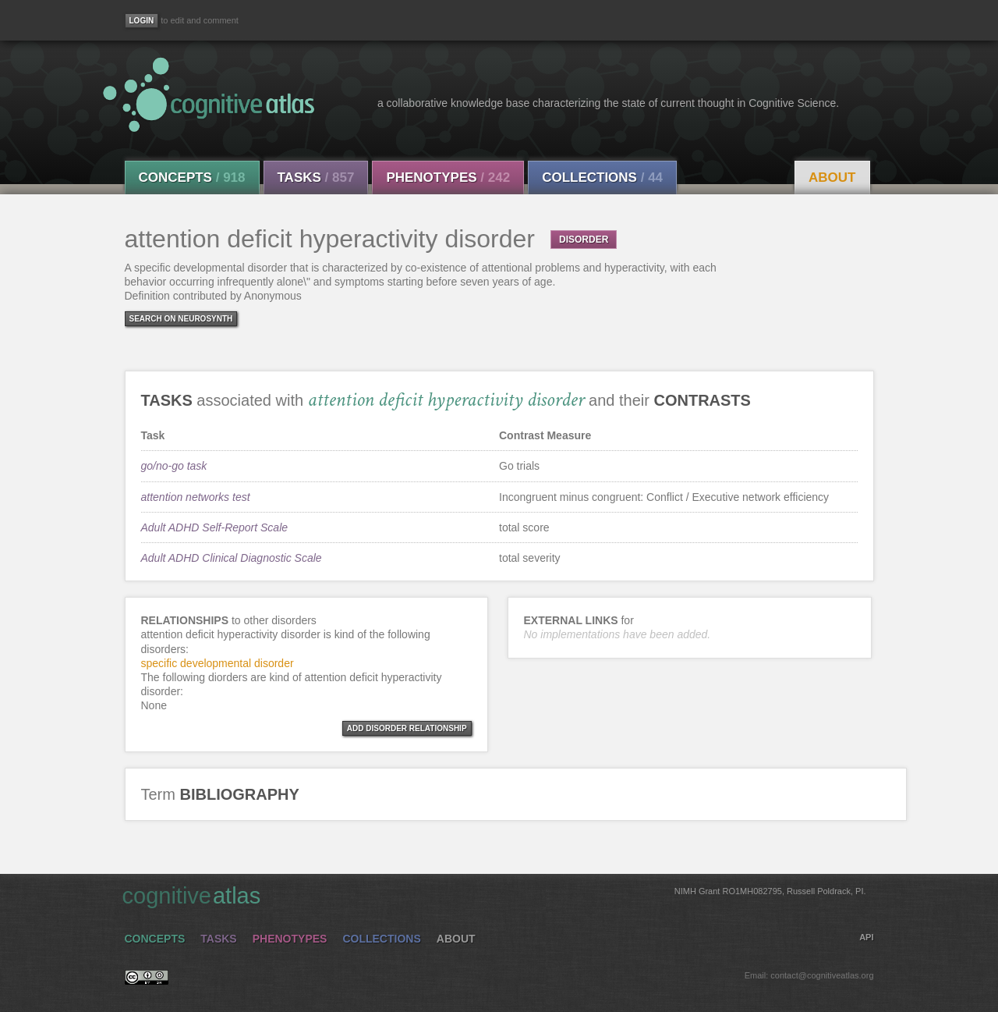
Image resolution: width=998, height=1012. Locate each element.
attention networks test (195, 497)
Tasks (316, 177)
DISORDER (583, 239)
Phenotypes (448, 177)
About (832, 177)
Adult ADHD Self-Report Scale (214, 527)
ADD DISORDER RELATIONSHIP (407, 728)
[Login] (142, 20)
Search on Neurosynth (181, 318)
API (866, 937)
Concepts (192, 177)
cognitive (494, 895)
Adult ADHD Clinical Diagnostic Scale (231, 558)
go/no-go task (174, 466)
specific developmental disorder (217, 663)
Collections (602, 177)
